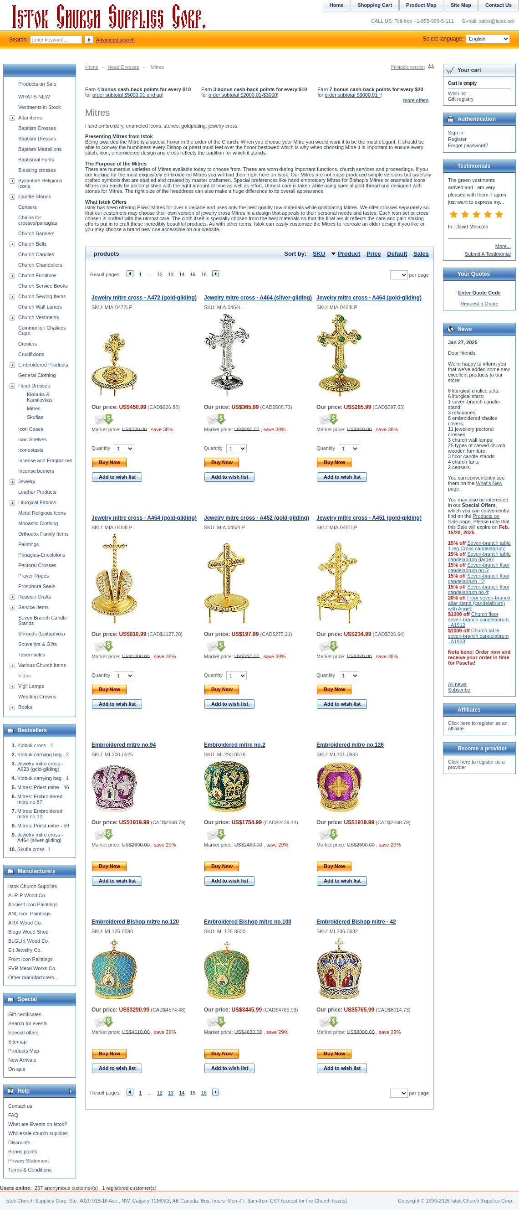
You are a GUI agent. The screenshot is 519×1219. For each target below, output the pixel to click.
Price (373, 253)
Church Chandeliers (40, 265)
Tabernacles (31, 654)
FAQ (13, 1115)
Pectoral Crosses (37, 565)
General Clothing (37, 375)
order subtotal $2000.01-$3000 (243, 95)
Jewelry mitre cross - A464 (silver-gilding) (258, 297)
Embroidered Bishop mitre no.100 (247, 922)
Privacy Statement (28, 1160)
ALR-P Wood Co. (27, 895)
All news (457, 684)
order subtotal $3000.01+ (353, 95)
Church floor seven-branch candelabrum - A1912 (478, 619)
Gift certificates (24, 1014)
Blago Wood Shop (28, 932)
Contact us (20, 1106)
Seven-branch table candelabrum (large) (479, 556)
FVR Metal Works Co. (32, 968)
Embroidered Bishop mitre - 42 (356, 922)
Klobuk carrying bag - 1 (43, 778)
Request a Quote (479, 303)
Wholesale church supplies (38, 1133)
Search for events (27, 1023)
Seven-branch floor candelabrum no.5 (478, 567)
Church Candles (36, 254)
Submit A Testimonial (488, 254)
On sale (16, 1069)
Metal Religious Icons (42, 513)
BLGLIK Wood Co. (28, 941)
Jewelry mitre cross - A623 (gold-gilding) (40, 766)
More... (503, 246)
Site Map (461, 5)
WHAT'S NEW (34, 96)
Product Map (421, 5)
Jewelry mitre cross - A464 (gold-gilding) (369, 297)
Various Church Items (42, 665)
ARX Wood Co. (25, 922)
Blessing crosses (37, 170)
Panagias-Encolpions (41, 555)
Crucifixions (31, 354)
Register (457, 139)
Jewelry (26, 481)
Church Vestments (38, 317)
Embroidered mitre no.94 (124, 745)
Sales (421, 253)
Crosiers (27, 343)
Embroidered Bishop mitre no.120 (135, 922)
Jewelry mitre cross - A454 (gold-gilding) (144, 518)
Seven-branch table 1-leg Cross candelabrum (479, 545)
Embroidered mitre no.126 (350, 745)
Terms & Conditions (29, 1170)
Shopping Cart (374, 5)
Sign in (455, 132)
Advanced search (115, 39)
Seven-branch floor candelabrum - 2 (478, 578)
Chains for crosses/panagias (37, 220)
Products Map (23, 1051)
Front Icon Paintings (30, 959)
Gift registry (460, 99)
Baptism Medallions (39, 149)
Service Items (33, 607)
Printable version (408, 67)
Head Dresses (123, 67)
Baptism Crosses (37, 128)
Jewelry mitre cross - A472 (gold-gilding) (144, 297)
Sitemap (17, 1041)
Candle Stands (34, 196)
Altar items (30, 117)
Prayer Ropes (33, 576)
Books (25, 707)
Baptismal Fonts (36, 159)
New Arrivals (22, 1060)
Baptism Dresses (37, 138)
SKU (319, 253)
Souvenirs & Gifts (37, 644)
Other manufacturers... (33, 977)
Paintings (28, 544)
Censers (27, 207)
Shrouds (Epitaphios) (41, 633)
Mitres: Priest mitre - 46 (43, 787)
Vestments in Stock (39, 107)
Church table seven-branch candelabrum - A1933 (478, 636)
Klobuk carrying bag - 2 (43, 754)
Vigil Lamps (31, 686)
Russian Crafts (34, 596)
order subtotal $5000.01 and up (127, 95)
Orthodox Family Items (43, 534)
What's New (489, 483)
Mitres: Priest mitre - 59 (43, 825)
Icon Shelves (32, 439)
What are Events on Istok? (37, 1124)
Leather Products (37, 492)
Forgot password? (468, 145)
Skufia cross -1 (34, 849)
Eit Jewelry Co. (24, 950)
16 (204, 274)
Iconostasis (30, 450)
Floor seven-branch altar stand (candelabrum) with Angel (479, 603)
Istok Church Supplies (32, 886)
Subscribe (459, 689)
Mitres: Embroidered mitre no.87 (39, 799)
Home (91, 67)
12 (160, 274)
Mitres (34, 408)
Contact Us (498, 5)
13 (170, 274)
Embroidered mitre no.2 (234, 745)
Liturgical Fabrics (37, 502)
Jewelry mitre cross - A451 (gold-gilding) (369, 518)
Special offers (23, 1032)
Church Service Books (43, 286)
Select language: (466, 39)
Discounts (19, 1142)
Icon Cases (30, 429)
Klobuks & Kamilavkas (39, 397)
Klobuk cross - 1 (35, 745)
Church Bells (32, 244)
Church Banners (36, 233)
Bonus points (22, 1151)
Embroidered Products (43, 364)
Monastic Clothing (38, 523)
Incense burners (36, 471)
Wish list (457, 93)
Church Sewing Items (42, 296)
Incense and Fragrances (45, 460)
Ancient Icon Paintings (33, 904)
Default (397, 253)
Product (349, 253)
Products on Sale (37, 84)
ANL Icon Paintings (29, 913)
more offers (415, 100)
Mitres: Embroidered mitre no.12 (39, 813)
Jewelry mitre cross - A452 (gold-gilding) (256, 518)
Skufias (35, 417)
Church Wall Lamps (40, 307)
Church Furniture (37, 275)
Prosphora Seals (36, 586)
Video (24, 675)
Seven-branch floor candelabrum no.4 (478, 589)
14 (181, 274)
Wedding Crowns (37, 696)
